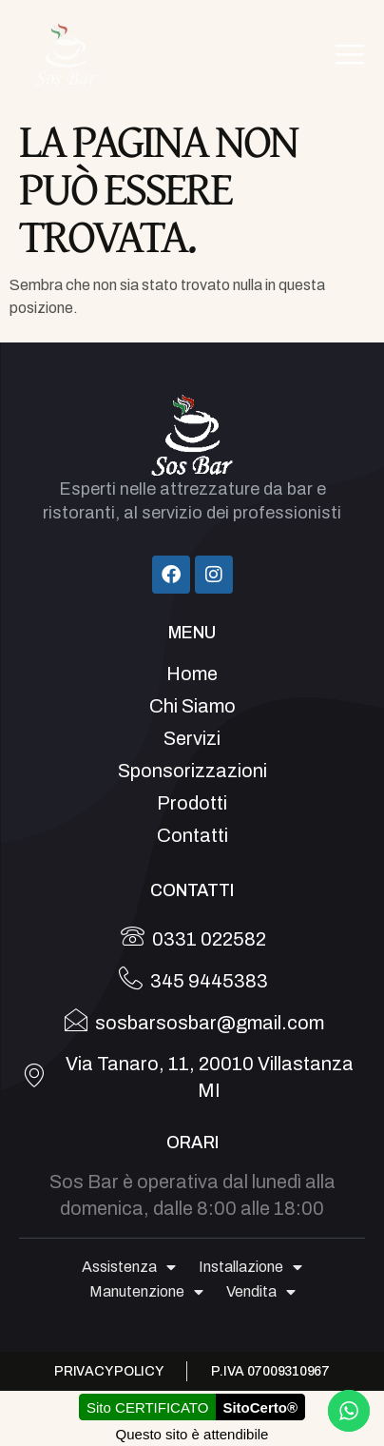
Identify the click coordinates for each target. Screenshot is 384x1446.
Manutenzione (146, 1292)
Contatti (192, 835)
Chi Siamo (192, 705)
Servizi (192, 738)
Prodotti (192, 802)
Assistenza (129, 1267)
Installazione (250, 1267)
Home (192, 673)
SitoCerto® (260, 1407)
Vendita (261, 1292)
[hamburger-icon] (349, 54)
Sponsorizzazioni (192, 770)
